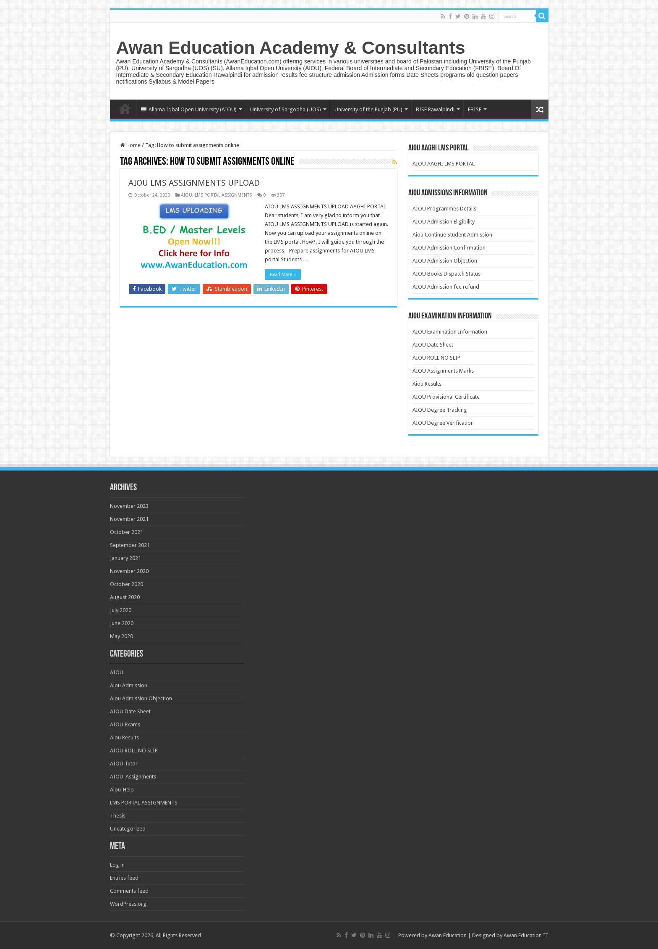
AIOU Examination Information (450, 332)
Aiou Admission (128, 685)
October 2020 (126, 584)
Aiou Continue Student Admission (452, 234)
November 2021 (129, 519)
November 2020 (129, 571)
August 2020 (125, 597)
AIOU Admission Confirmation (449, 247)
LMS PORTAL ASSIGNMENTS (223, 195)
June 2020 (121, 623)
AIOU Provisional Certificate (446, 397)
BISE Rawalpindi (435, 109)
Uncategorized (128, 828)
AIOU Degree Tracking (440, 410)
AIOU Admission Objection (445, 261)
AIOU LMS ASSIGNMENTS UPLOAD (194, 183)
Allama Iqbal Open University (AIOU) (189, 109)
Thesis (117, 815)
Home (125, 108)
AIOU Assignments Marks (443, 371)
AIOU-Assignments (133, 776)
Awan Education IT (526, 935)
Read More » (283, 274)
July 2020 (120, 610)
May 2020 (121, 636)
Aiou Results (427, 384)
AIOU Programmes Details (444, 208)
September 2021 (130, 545)
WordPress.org (128, 904)
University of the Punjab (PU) (368, 109)
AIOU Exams (125, 724)
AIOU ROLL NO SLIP (436, 358)
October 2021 (126, 532)
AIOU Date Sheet (433, 345)
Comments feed (129, 891)
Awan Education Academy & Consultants (290, 47)
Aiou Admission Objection (141, 698)
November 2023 (129, 506)
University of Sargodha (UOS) (285, 109)
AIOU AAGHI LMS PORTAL (444, 163)
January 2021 (125, 558)
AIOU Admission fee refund (446, 287)
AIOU (186, 195)
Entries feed (124, 878)
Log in (117, 865)
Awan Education (447, 935)
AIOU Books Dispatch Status (446, 274)
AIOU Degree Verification (443, 423)
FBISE (474, 109)
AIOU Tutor (124, 763)
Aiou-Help (122, 789)
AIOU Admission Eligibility (444, 221)
